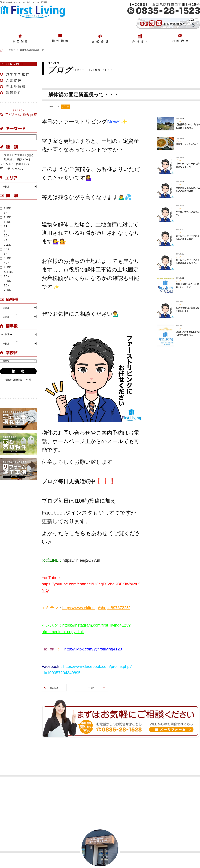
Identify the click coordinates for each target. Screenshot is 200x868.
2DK (4, 235)
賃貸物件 (14, 92)
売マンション (14, 168)
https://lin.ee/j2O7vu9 (81, 560)
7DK (4, 285)
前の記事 (54, 687)
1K (3, 212)
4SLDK (6, 272)
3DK (4, 249)
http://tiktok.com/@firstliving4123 (93, 649)
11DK (5, 208)
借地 (17, 164)
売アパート (22, 159)
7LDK (5, 290)
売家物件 (14, 80)
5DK (4, 276)
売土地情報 (16, 86)
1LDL (5, 222)
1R (4, 226)
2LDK (5, 244)
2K (3, 240)
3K (3, 253)
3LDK (5, 258)
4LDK (5, 267)
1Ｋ (4, 231)
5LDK (5, 281)
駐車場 (6, 159)
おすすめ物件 (18, 74)
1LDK (5, 217)
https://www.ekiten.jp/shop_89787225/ (96, 607)
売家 (5, 155)
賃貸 (28, 155)
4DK (4, 262)
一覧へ (91, 687)
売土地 (16, 155)
